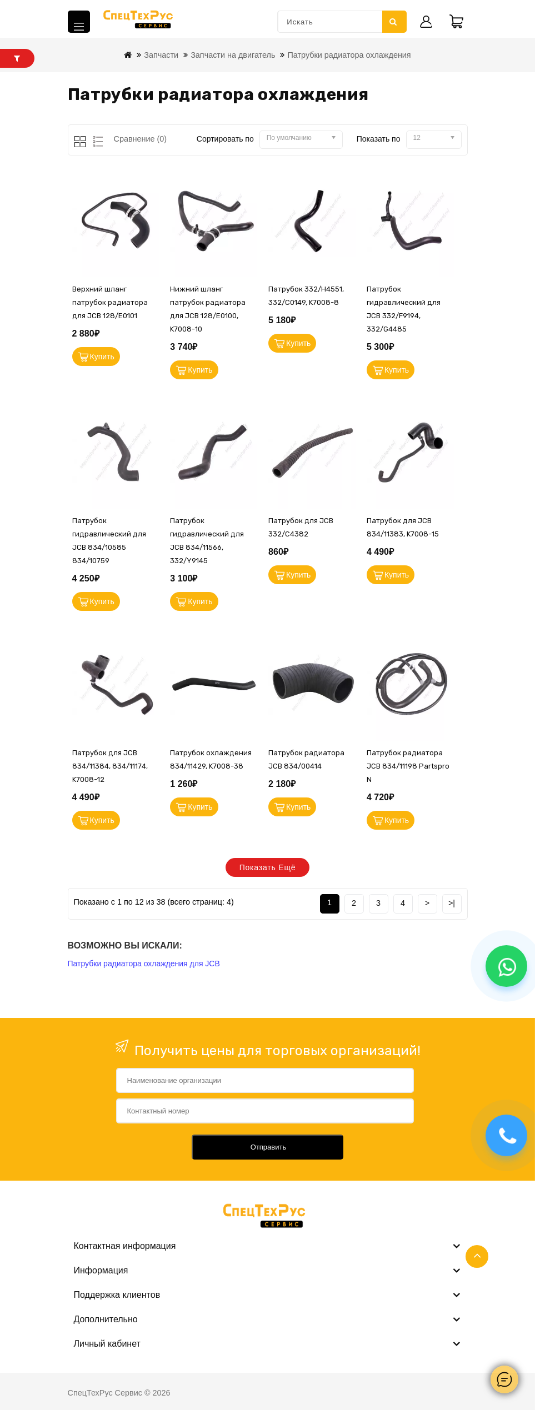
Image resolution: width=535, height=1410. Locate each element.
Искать (393, 22)
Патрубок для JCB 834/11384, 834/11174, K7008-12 (110, 766)
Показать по (379, 138)
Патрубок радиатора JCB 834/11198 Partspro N (408, 766)
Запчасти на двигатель (233, 55)
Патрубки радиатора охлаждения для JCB (144, 963)
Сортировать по (225, 138)
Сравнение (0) (140, 138)
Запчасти (161, 55)
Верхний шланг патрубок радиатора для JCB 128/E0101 (110, 302)
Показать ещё (267, 867)
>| (451, 903)
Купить (102, 356)
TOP (476, 1256)
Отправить (268, 1147)
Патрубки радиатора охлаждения (349, 55)
